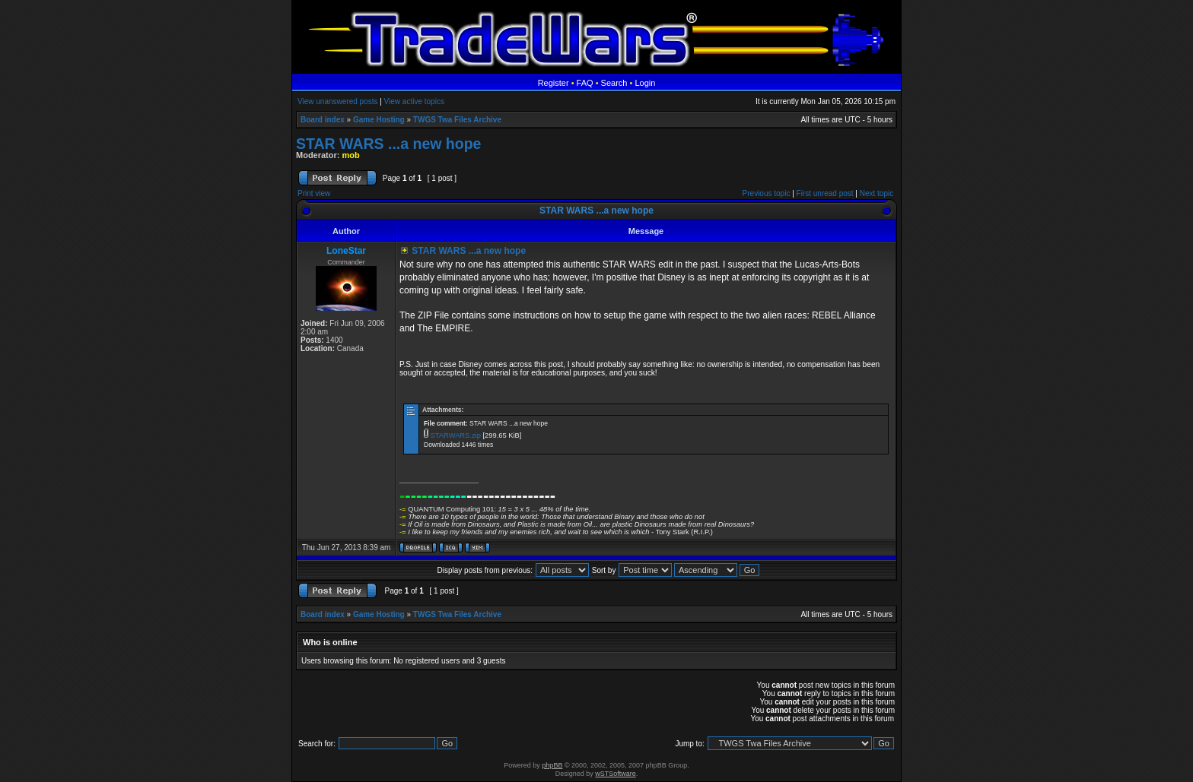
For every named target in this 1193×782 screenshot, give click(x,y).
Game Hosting (379, 120)
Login (645, 82)
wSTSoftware (615, 773)
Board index (323, 120)
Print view (313, 193)
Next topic (876, 193)
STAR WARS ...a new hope (388, 143)
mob (351, 155)
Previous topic (767, 193)
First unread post (825, 193)
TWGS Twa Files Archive (457, 120)
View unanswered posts (337, 101)
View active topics (414, 101)
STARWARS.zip (456, 435)
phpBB (552, 765)
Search (614, 82)
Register (553, 82)
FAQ (585, 82)
